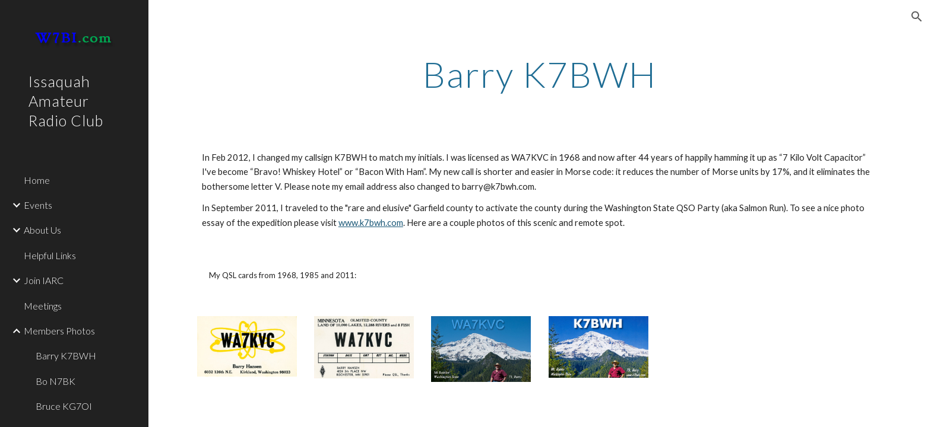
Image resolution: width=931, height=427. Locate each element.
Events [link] (38, 205)
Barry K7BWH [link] (66, 355)
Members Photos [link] (59, 330)
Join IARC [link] (44, 280)
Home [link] (37, 180)
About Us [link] (42, 229)
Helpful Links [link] (50, 255)
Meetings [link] (43, 305)
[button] (916, 16)
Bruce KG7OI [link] (64, 406)
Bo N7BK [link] (55, 381)
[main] (539, 74)
